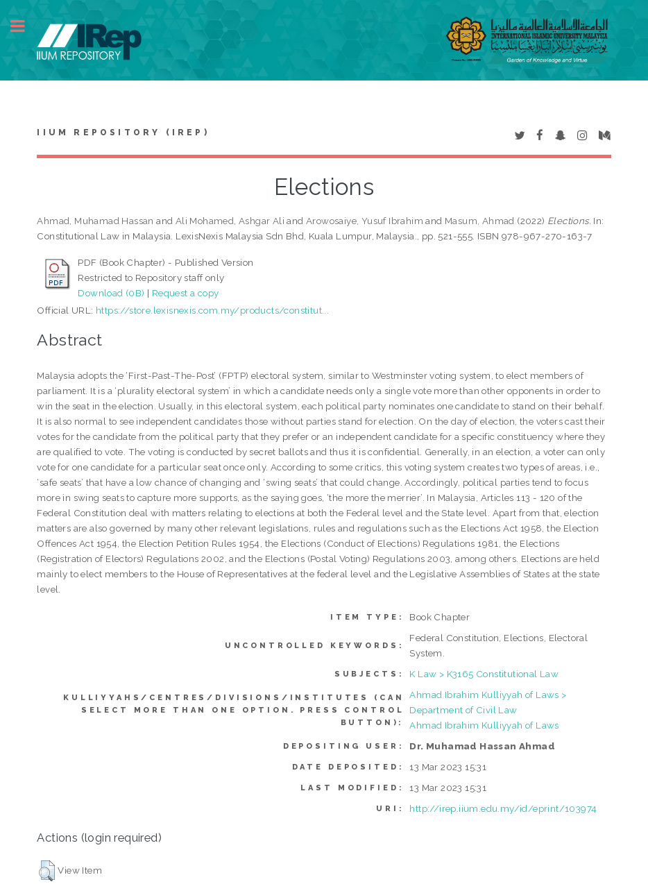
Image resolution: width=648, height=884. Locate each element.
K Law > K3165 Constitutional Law (484, 673)
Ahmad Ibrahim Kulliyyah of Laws (484, 725)
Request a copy (185, 292)
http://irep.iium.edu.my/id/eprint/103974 (503, 808)
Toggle (25, 26)
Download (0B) (111, 292)
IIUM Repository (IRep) (123, 132)
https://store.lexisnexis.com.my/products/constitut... (212, 310)
